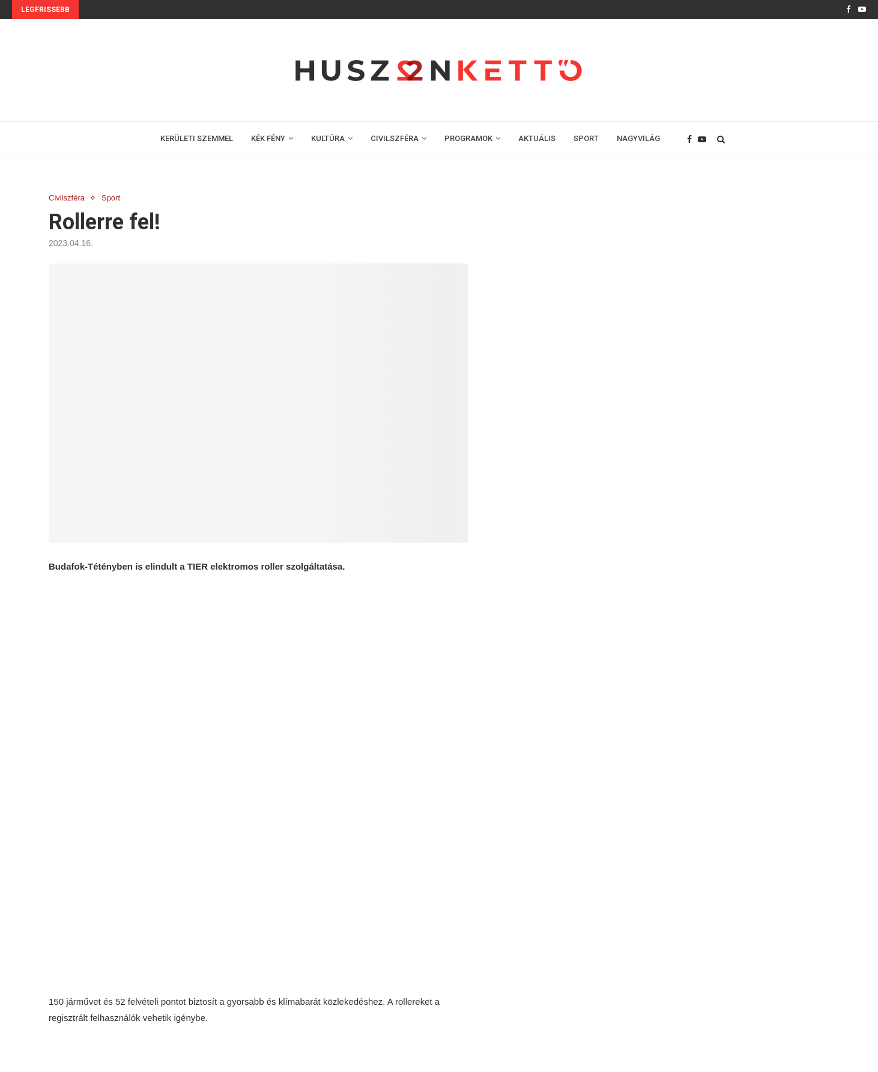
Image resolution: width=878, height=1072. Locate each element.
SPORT (586, 138)
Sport (110, 197)
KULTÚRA (328, 138)
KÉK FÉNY (268, 138)
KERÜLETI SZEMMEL (196, 138)
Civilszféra (67, 197)
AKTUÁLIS (537, 138)
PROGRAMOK (468, 138)
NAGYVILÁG (638, 138)
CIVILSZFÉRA (395, 138)
